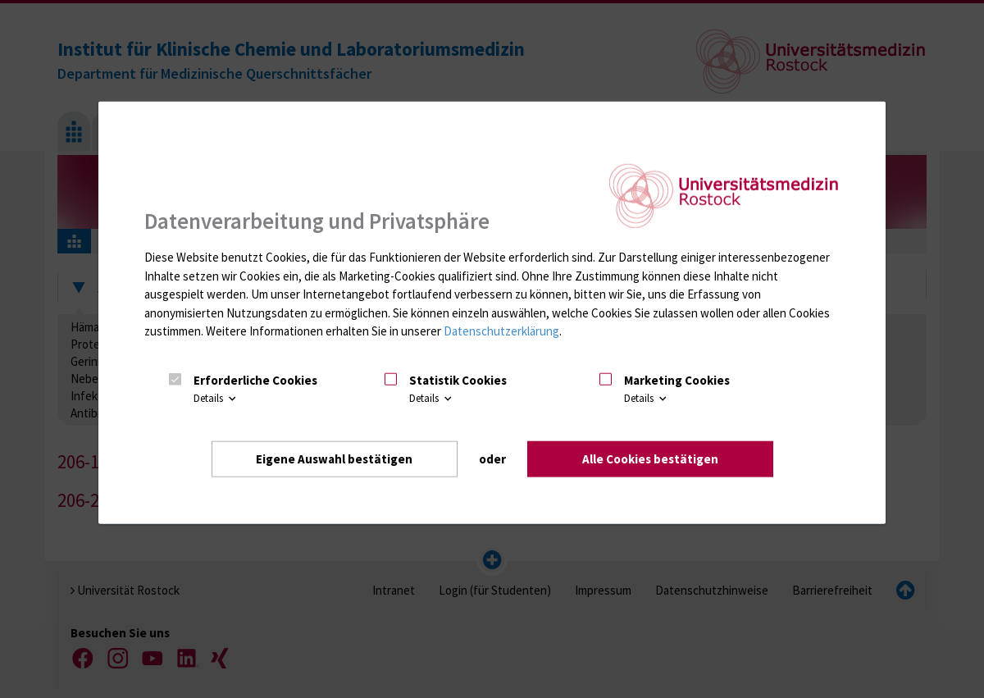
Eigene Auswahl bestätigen (334, 459)
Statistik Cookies (458, 380)
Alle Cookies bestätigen (650, 459)
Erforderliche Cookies (255, 380)
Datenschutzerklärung (501, 331)
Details (216, 398)
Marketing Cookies (677, 380)
